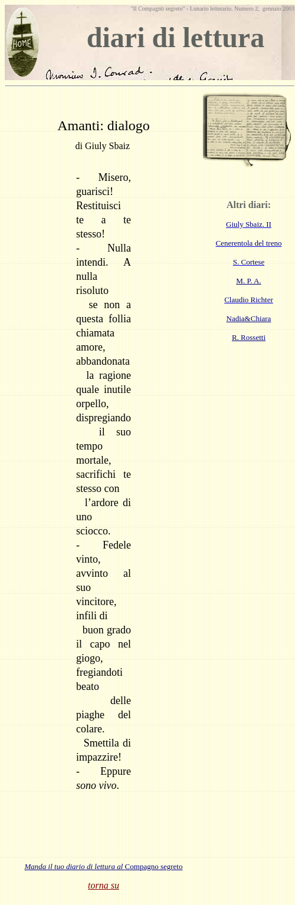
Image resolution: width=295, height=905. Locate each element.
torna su (103, 885)
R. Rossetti (249, 337)
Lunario (198, 8)
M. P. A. (248, 280)
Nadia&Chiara (249, 318)
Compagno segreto (104, 866)
